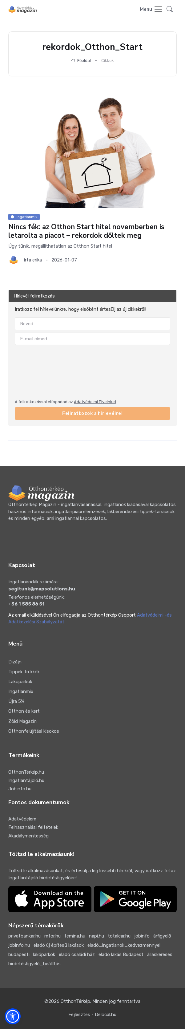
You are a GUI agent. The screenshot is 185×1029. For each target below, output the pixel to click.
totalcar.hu (119, 936)
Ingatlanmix (20, 691)
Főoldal (81, 60)
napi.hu (96, 936)
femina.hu (74, 936)
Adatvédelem (22, 819)
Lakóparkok (20, 681)
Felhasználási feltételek (33, 827)
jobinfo (142, 936)
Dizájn (15, 662)
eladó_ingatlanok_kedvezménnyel (123, 945)
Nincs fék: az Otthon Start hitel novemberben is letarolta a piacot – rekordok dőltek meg (86, 231)
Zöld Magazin (22, 721)
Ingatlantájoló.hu (26, 780)
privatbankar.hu (24, 936)
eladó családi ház (77, 954)
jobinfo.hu (19, 945)
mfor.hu (52, 936)
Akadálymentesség (28, 836)
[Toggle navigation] (151, 9)
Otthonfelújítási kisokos (33, 731)
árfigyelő (162, 936)
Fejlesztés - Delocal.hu (92, 1014)
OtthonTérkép (75, 1001)
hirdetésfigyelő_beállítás (34, 963)
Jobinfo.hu (19, 789)
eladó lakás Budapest (121, 954)
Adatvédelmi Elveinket (95, 401)
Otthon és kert (24, 711)
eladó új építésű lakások (59, 945)
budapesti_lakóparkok (31, 954)
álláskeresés (159, 954)
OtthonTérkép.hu (26, 772)
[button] (170, 10)
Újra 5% (16, 701)
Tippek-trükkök (24, 672)
